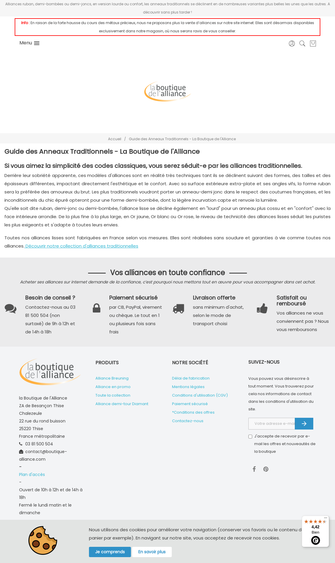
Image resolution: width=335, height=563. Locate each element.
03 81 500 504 (39, 444)
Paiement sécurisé (190, 404)
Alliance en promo (113, 387)
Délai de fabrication (191, 378)
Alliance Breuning (112, 378)
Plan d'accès (32, 474)
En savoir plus (152, 552)
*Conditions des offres (193, 412)
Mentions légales (188, 387)
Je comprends (110, 552)
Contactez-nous (187, 421)
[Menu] (325, 519)
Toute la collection (112, 395)
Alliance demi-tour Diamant (121, 404)
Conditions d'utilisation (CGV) (200, 395)
